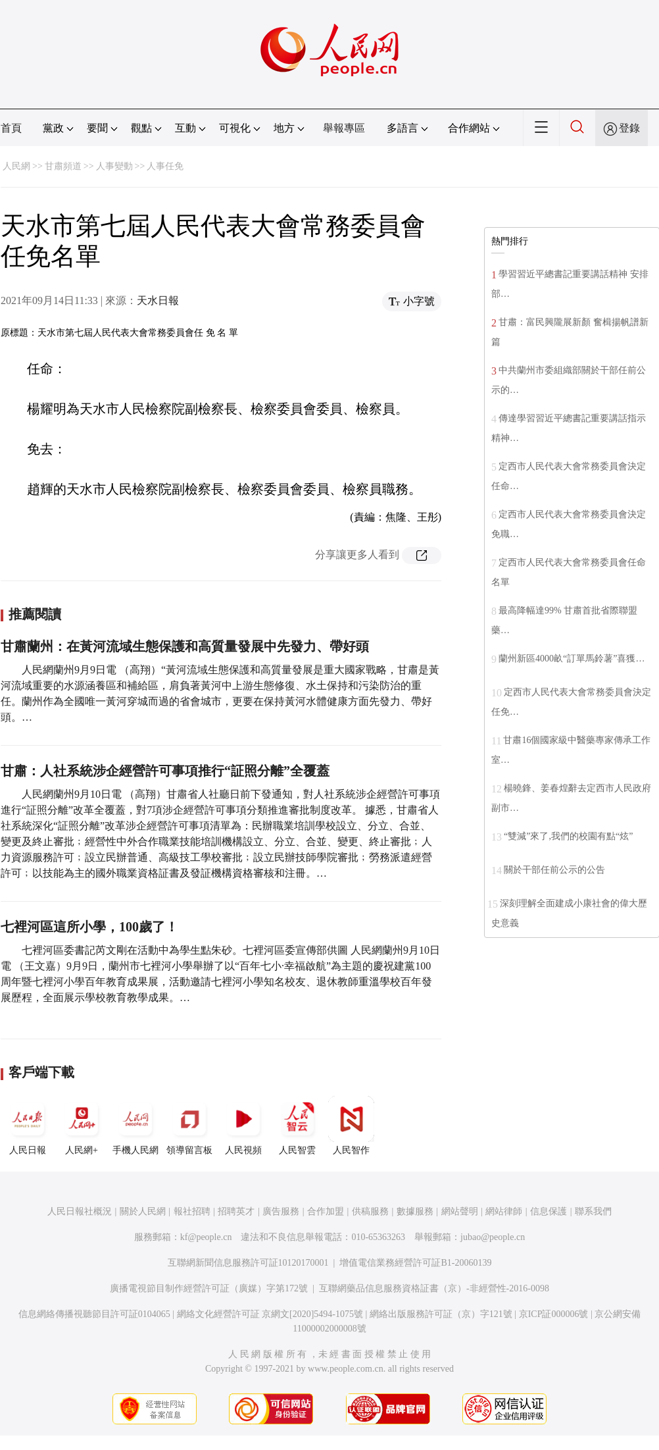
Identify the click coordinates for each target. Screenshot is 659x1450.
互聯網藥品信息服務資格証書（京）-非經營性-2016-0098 (434, 1288)
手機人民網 (135, 1125)
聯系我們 (593, 1211)
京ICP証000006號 (554, 1314)
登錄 (629, 128)
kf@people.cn (206, 1237)
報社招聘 (192, 1211)
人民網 (16, 166)
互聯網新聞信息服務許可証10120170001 (248, 1263)
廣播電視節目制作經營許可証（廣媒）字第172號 (209, 1288)
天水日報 (158, 300)
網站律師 (503, 1211)
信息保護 (548, 1211)
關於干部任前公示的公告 (554, 870)
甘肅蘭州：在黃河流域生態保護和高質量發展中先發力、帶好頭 (185, 646)
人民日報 (28, 1125)
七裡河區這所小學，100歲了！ (89, 926)
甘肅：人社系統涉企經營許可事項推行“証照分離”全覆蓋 (165, 771)
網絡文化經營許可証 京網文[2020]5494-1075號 (270, 1314)
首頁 (11, 128)
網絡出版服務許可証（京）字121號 (441, 1314)
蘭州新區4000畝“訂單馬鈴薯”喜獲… (572, 658)
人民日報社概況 (79, 1211)
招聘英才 (236, 1211)
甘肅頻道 (63, 166)
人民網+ (82, 1125)
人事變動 (114, 166)
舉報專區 (344, 128)
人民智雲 (297, 1125)
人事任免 (165, 166)
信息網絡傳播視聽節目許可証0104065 (94, 1314)
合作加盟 (325, 1211)
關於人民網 (143, 1211)
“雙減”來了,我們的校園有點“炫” (568, 836)
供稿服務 (370, 1211)
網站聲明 (459, 1211)
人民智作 (351, 1125)
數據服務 (415, 1211)
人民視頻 (243, 1125)
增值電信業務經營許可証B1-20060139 (415, 1263)
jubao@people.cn (492, 1237)
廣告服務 (280, 1211)
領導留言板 (189, 1125)
